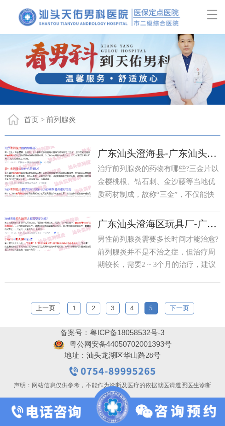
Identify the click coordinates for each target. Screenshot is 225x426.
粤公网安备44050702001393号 (112, 344)
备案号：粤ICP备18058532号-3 (112, 332)
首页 (31, 119)
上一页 (45, 308)
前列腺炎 (61, 119)
